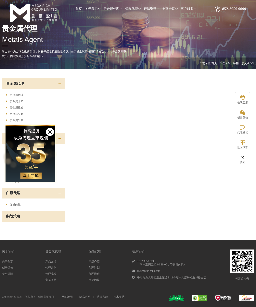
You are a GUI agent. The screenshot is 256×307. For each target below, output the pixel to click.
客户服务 (188, 8)
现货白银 (13, 204)
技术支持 (118, 296)
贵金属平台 (14, 120)
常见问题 (50, 279)
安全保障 (7, 273)
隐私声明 (84, 296)
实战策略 (13, 216)
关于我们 (92, 8)
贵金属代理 (113, 8)
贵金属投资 (14, 107)
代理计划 (50, 267)
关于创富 (7, 261)
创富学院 (170, 8)
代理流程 (50, 273)
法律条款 (102, 296)
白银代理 (13, 193)
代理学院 (225, 63)
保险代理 (133, 8)
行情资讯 (151, 8)
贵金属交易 (14, 113)
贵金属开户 (14, 101)
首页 (79, 8)
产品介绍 (50, 261)
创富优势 (7, 267)
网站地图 (67, 296)
